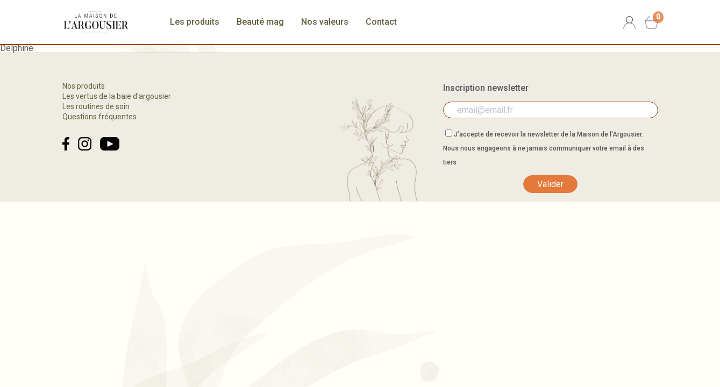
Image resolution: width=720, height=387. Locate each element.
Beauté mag (260, 22)
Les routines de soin (96, 106)
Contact (381, 22)
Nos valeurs (324, 22)
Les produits (194, 22)
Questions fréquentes (99, 116)
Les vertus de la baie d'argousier (116, 96)
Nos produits (83, 86)
